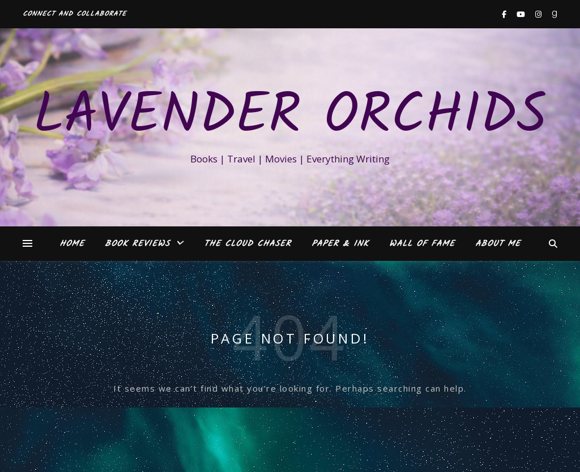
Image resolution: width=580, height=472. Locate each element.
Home (71, 244)
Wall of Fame (422, 244)
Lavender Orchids (290, 117)
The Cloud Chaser (247, 244)
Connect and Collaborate (74, 13)
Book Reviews (137, 244)
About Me (498, 244)
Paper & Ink (340, 244)
